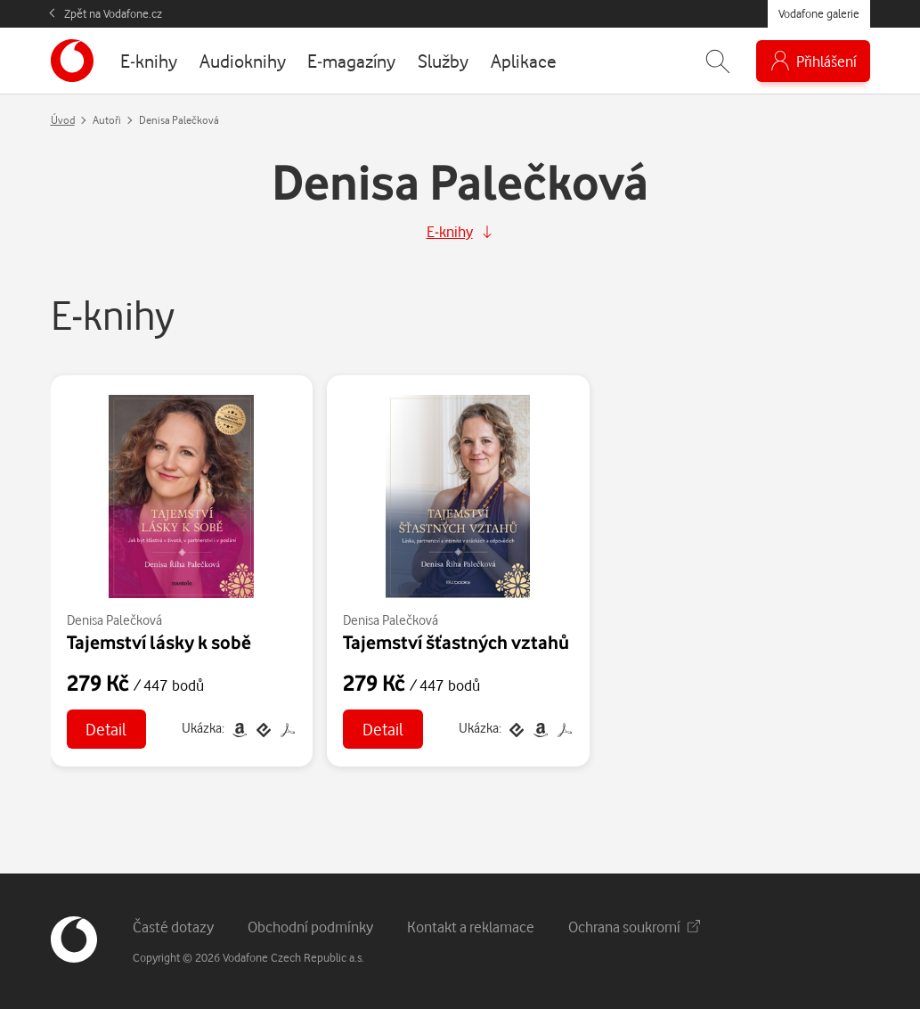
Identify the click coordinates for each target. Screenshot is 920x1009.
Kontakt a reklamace (470, 926)
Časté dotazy (173, 926)
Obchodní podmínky (310, 926)
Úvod (63, 120)
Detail (105, 728)
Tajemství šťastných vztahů (456, 641)
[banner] (72, 60)
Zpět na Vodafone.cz (113, 13)
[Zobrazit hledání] (717, 61)
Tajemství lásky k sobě (159, 641)
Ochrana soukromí (634, 926)
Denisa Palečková (114, 619)
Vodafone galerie (818, 13)
